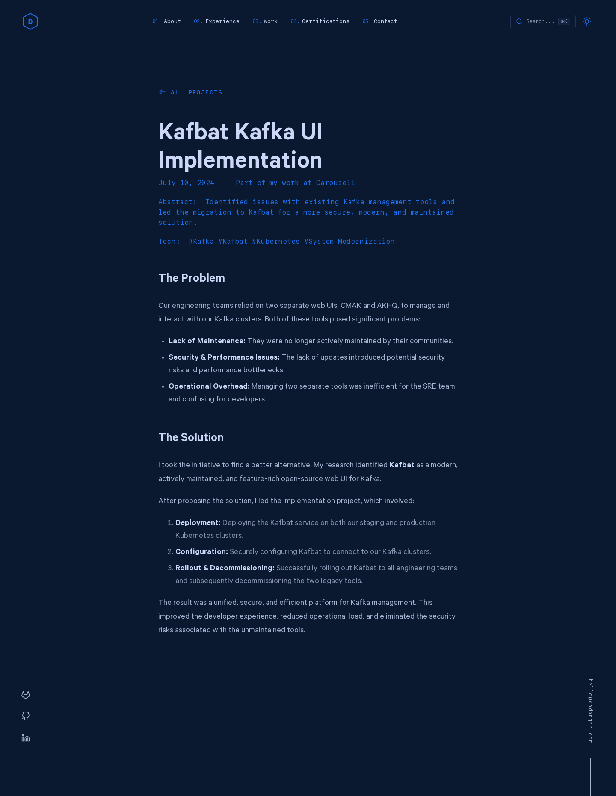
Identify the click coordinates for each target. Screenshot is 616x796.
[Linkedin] (25, 738)
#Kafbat (233, 241)
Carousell (335, 183)
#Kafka (201, 241)
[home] (30, 21)
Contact (385, 21)
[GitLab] (25, 695)
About (172, 21)
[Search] (543, 21)
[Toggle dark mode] (587, 21)
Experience (222, 21)
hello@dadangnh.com (590, 712)
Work (271, 21)
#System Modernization (349, 241)
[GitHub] (25, 717)
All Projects (197, 92)
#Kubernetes (276, 241)
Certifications (325, 21)
